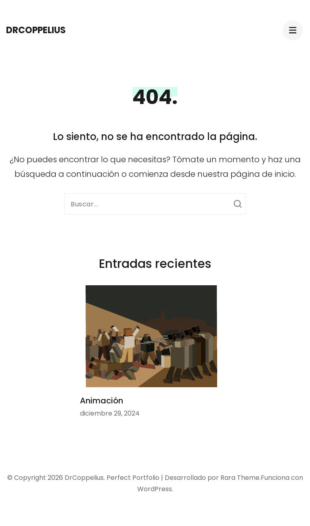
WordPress (154, 489)
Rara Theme (240, 477)
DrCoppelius (36, 30)
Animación (101, 400)
